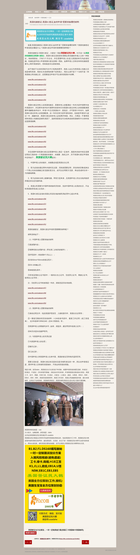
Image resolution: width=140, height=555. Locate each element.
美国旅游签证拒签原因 (99, 233)
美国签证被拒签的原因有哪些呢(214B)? (103, 137)
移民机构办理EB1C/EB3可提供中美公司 (103, 383)
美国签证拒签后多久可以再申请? (101, 130)
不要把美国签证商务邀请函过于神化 (102, 244)
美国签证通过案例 (97, 205)
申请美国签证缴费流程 (99, 317)
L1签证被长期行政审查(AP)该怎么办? (103, 359)
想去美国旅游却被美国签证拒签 (101, 200)
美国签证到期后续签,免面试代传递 (102, 73)
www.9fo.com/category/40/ (37, 219)
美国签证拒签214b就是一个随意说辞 (102, 219)
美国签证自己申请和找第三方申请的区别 (103, 249)
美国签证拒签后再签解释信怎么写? (102, 261)
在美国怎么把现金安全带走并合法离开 (103, 188)
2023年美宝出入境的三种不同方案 (102, 83)
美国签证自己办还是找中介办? (101, 48)
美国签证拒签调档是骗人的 (100, 97)
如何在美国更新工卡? (98, 127)
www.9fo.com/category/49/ (37, 298)
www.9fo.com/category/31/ (37, 79)
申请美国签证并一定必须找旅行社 (102, 193)
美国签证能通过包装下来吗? (100, 101)
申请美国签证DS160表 (99, 315)
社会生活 (55, 12)
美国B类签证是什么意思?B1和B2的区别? (103, 258)
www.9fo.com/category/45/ (37, 141)
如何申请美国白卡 (97, 343)
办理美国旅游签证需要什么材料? (101, 24)
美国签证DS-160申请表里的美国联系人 (103, 90)
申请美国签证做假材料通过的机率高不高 (103, 153)
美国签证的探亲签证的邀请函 (100, 223)
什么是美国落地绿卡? (98, 289)
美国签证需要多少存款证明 (100, 113)
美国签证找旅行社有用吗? (100, 125)
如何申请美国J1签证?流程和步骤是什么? (103, 362)
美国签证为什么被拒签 (99, 240)
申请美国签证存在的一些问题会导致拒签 (103, 87)
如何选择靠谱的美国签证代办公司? (102, 134)
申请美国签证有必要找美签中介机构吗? (103, 55)
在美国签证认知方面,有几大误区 (101, 237)
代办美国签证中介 (97, 106)
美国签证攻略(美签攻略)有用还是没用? (103, 69)
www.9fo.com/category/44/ (37, 136)
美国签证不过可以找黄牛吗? (100, 132)
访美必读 (101, 12)
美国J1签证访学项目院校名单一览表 (102, 369)
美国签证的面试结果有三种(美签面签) (103, 99)
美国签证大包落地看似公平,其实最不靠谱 (103, 26)
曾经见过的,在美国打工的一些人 (101, 212)
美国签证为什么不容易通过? (100, 57)
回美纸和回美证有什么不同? (100, 345)
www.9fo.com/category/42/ (37, 126)
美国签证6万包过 (97, 52)
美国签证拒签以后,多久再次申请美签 (102, 195)
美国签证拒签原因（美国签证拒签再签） (103, 19)
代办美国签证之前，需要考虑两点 (102, 158)
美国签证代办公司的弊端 (99, 176)
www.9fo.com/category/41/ (37, 224)
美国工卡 (38, 12)
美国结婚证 (44, 17)
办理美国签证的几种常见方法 (100, 169)
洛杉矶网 (35, 3)
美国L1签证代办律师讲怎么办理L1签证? (103, 373)
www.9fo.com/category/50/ (37, 303)
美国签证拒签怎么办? (98, 303)
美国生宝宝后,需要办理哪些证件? (101, 226)
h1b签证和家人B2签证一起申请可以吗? (103, 331)
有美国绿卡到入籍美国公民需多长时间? (103, 371)
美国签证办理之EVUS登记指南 (101, 94)
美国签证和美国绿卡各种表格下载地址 (103, 350)
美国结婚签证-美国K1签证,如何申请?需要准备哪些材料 (54, 22)
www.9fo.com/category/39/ (37, 214)
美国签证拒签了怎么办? (99, 181)
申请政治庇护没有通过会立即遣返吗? (102, 357)
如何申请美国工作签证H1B (100, 165)
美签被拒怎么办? (97, 256)
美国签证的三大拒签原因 (99, 108)
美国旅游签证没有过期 (99, 120)
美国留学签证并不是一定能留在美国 (102, 78)
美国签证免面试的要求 (99, 66)
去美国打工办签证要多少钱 (100, 104)
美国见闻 (64, 12)
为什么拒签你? (97, 268)
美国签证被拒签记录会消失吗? (101, 80)
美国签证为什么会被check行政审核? (102, 296)
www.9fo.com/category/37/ (37, 204)
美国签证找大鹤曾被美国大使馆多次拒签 (103, 62)
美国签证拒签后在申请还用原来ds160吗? (103, 33)
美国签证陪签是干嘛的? (99, 146)
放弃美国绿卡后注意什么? (100, 202)
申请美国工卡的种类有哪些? (100, 216)
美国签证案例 (96, 277)
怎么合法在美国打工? (98, 43)
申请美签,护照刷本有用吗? (100, 198)
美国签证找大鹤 (44, 538)
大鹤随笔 (73, 12)
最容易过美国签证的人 (99, 174)
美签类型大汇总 (97, 308)
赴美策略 (29, 12)
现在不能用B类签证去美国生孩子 (101, 151)
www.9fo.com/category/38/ (37, 209)
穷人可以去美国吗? (98, 273)
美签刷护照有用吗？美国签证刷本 (102, 207)
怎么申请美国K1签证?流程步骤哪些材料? (104, 355)
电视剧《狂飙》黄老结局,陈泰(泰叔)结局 (103, 284)
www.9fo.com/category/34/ (37, 95)
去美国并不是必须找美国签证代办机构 (103, 214)
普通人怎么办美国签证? (99, 263)
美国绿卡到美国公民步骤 (99, 209)
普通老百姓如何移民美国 (99, 329)
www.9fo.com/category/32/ (37, 84)
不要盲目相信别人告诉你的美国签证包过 (103, 162)
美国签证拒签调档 (97, 270)
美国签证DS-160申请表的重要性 (101, 247)
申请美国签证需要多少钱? (100, 22)
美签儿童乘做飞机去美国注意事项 (102, 76)
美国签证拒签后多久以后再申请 (101, 167)
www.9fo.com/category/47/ (37, 288)
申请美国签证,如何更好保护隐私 (101, 29)
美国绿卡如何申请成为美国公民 (101, 242)
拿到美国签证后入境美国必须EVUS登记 (103, 71)
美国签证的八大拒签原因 (99, 287)
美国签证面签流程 (97, 155)
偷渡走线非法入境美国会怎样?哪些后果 (103, 333)
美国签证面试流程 (97, 221)
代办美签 (92, 12)
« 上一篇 (28, 542)
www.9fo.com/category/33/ (37, 90)
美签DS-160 (83, 12)
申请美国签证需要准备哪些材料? (101, 41)
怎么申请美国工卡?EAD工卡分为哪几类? (103, 348)
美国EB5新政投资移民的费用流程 (102, 380)
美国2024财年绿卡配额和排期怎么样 (102, 336)
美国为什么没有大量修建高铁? (101, 301)
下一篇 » (85, 542)
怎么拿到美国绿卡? (98, 338)
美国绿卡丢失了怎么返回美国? (101, 324)
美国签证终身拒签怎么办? (100, 38)
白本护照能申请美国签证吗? (100, 322)
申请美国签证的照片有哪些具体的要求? (103, 298)
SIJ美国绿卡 (96, 326)
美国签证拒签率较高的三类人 (100, 50)
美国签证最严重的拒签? (99, 183)
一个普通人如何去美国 (99, 111)
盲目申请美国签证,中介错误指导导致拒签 (103, 64)
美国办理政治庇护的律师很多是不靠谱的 (103, 191)
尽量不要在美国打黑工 (99, 59)
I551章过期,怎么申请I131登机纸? (101, 376)
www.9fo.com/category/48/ (37, 293)
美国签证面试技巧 (97, 280)
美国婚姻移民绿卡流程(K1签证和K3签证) (103, 294)
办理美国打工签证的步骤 (99, 85)
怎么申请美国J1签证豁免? (100, 366)
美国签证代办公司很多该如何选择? (102, 266)
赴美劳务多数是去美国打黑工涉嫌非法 (103, 45)
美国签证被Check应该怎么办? (101, 275)
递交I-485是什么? (97, 385)
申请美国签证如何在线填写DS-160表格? (103, 378)
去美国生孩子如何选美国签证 (100, 123)
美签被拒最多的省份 (98, 116)
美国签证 (47, 12)
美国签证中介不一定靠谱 (99, 254)
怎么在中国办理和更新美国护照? (101, 387)
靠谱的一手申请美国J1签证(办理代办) (103, 364)
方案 (64, 549)
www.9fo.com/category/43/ (37, 131)
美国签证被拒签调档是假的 (100, 179)
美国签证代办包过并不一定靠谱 (101, 36)
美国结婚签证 (30, 533)
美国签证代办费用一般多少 (100, 251)
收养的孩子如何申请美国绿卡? (101, 291)
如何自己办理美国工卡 (99, 235)
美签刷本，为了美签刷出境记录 (101, 172)
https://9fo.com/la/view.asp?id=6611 (70, 538)
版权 (106, 550)
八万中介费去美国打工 (99, 148)
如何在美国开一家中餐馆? (100, 305)
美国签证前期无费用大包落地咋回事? (102, 282)
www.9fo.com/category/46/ (37, 147)
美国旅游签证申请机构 (99, 31)
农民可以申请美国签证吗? (100, 319)
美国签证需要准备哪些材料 (100, 118)
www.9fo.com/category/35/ (37, 100)
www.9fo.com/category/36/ (37, 199)
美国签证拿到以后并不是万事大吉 (102, 228)
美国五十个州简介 (97, 312)
